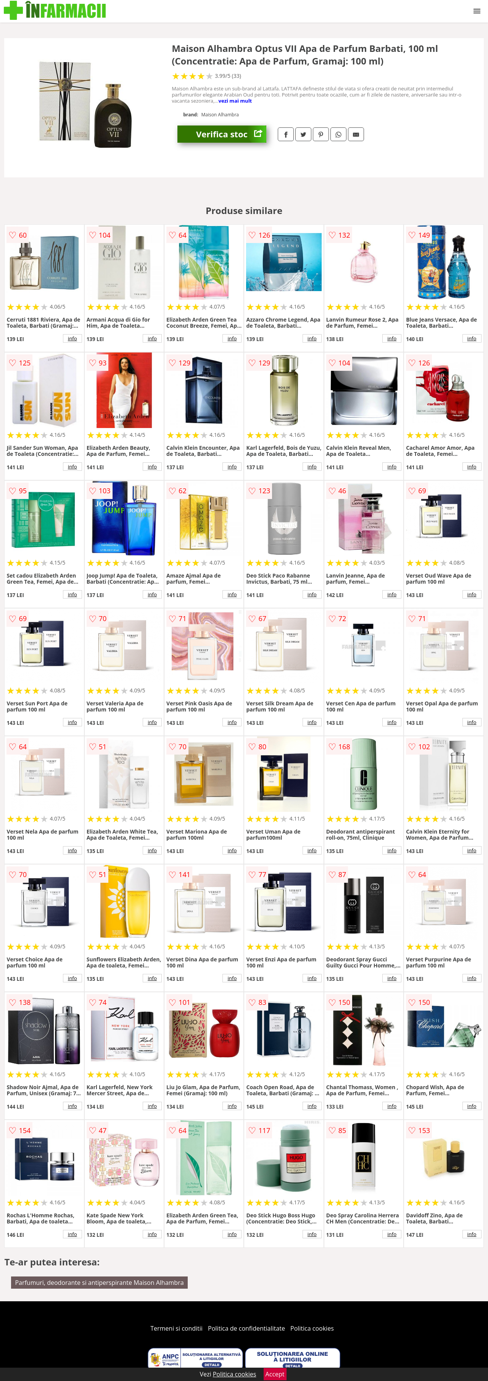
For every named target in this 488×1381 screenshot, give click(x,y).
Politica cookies (312, 1328)
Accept (275, 1374)
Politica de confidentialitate (246, 1328)
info (72, 338)
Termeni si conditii (176, 1328)
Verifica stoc (231, 134)
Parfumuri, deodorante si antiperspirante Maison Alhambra (99, 1282)
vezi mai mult (235, 100)
